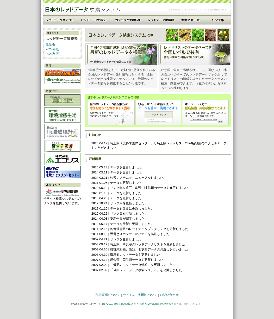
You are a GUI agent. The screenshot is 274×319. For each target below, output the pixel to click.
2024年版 (52, 49)
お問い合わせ (169, 295)
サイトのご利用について (140, 295)
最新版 (50, 44)
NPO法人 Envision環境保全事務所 (155, 303)
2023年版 (52, 54)
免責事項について (107, 295)
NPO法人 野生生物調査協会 (118, 303)
